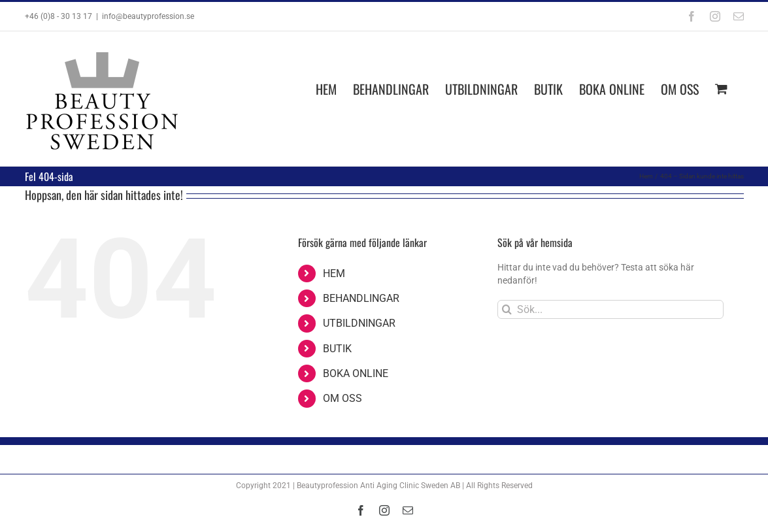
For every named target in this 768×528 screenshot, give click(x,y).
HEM (334, 273)
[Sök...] (610, 309)
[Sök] (506, 309)
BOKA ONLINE (355, 373)
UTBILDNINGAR (359, 323)
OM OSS (342, 398)
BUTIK (337, 348)
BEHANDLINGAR (361, 298)
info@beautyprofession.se (148, 16)
